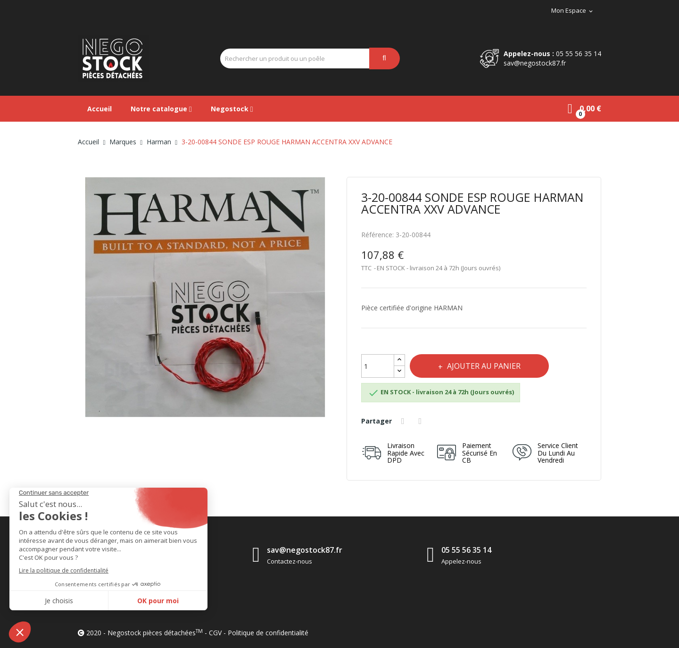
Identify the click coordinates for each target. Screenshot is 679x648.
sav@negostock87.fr (535, 62)
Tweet (421, 421)
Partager (404, 421)
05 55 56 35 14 (578, 53)
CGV (215, 632)
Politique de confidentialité (268, 632)
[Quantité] (377, 366)
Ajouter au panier (483, 366)
